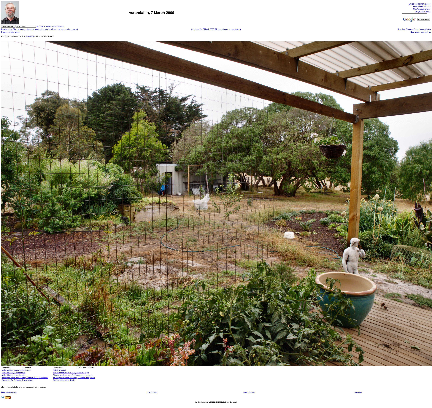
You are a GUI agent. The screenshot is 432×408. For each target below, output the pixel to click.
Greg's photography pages (419, 4)
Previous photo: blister (10, 32)
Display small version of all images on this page (72, 375)
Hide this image (59, 370)
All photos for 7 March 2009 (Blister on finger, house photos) (216, 29)
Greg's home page (8, 392)
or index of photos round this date (50, 26)
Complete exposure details (64, 380)
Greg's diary (152, 392)
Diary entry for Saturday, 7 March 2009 (17, 380)
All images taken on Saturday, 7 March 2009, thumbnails (25, 378)
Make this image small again (13, 375)
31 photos (30, 36)
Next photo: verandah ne (420, 32)
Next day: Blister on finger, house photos (414, 29)
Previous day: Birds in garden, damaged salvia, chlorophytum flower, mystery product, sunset (39, 29)
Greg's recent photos (421, 9)
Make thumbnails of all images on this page (71, 373)
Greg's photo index (422, 12)
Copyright (358, 392)
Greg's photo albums (421, 6)
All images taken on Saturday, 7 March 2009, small (74, 378)
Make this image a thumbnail (13, 373)
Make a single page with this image (16, 370)
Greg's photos (249, 392)
